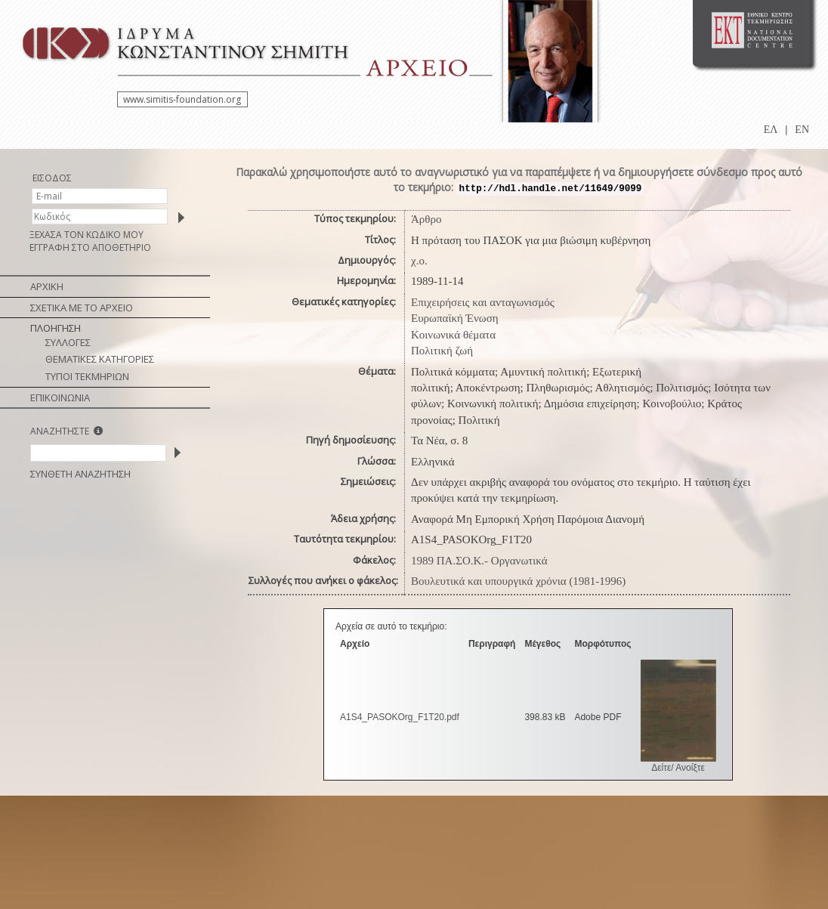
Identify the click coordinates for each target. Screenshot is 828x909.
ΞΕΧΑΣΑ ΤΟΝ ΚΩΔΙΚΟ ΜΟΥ (86, 234)
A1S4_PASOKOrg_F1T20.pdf (399, 717)
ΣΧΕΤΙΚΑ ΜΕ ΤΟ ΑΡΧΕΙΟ (81, 307)
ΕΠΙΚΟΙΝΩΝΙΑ (60, 397)
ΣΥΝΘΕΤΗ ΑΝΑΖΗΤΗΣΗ (80, 474)
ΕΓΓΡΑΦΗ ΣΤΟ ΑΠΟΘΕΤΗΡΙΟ (90, 247)
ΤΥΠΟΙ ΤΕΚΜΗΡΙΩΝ (87, 376)
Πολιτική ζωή (442, 351)
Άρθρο (426, 219)
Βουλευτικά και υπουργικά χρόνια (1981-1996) (518, 581)
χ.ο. (419, 261)
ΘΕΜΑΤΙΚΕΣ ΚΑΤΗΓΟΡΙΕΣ (99, 359)
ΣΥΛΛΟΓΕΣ (68, 342)
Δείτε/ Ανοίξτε (678, 767)
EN (802, 129)
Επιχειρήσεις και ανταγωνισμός (483, 302)
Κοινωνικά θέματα (453, 335)
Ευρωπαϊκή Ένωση (455, 318)
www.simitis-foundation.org (182, 99)
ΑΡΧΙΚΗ (46, 286)
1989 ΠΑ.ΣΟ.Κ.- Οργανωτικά (479, 561)
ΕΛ (771, 129)
